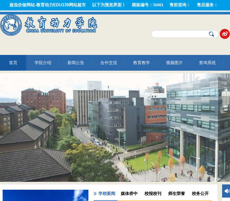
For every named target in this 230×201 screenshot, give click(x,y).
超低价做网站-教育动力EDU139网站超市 (47, 5)
